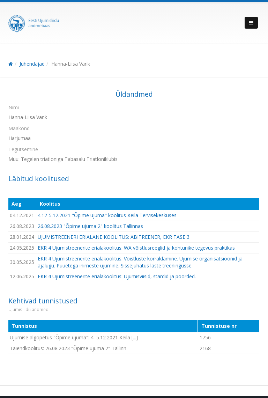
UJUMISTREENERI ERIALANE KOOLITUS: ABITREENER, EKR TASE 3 (113, 237)
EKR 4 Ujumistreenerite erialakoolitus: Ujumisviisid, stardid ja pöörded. (117, 276)
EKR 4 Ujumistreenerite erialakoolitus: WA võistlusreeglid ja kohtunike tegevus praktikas (136, 247)
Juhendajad (32, 63)
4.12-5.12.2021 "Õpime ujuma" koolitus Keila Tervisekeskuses (107, 215)
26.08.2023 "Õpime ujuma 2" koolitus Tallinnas (90, 226)
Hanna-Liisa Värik (70, 63)
